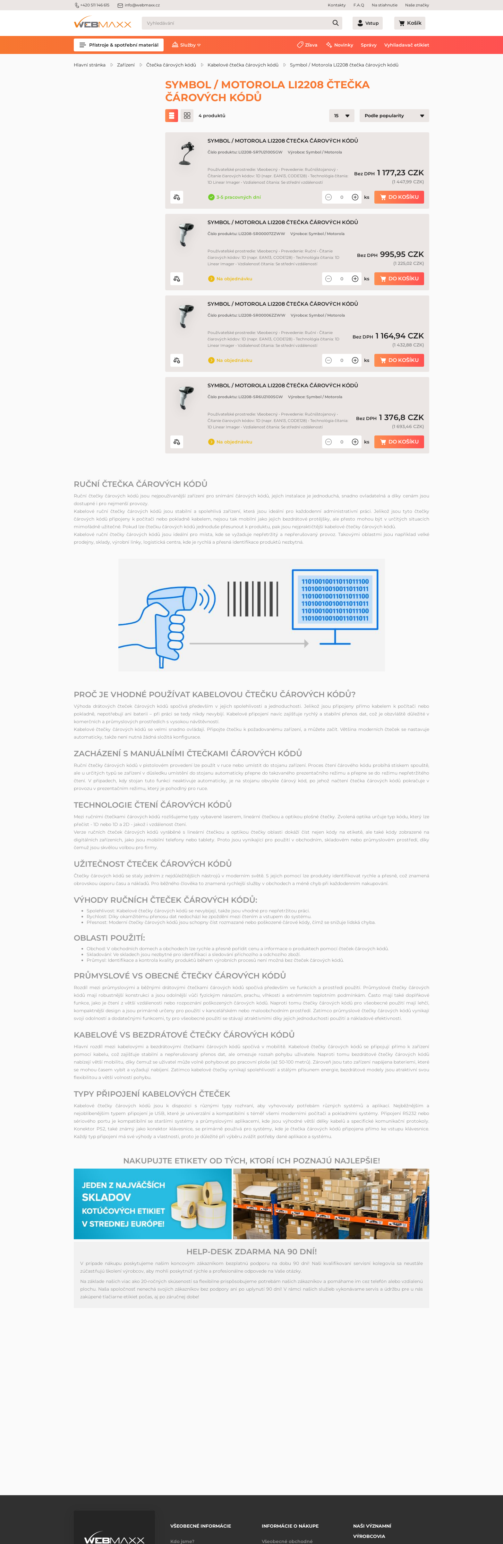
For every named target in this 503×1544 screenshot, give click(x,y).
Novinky (343, 45)
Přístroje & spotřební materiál (118, 45)
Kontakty (337, 5)
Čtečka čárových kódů (171, 65)
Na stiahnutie (384, 5)
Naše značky (417, 5)
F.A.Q (359, 5)
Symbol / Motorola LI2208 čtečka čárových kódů (344, 65)
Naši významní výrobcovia (372, 1526)
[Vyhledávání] (253, 23)
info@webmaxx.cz (138, 5)
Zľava (311, 45)
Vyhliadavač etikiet (406, 45)
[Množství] (342, 197)
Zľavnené (100, 139)
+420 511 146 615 (91, 5)
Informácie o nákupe (290, 1524)
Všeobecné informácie (200, 1524)
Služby (188, 45)
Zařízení (126, 65)
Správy (369, 45)
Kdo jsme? (182, 1537)
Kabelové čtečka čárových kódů (243, 65)
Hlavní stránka (90, 65)
